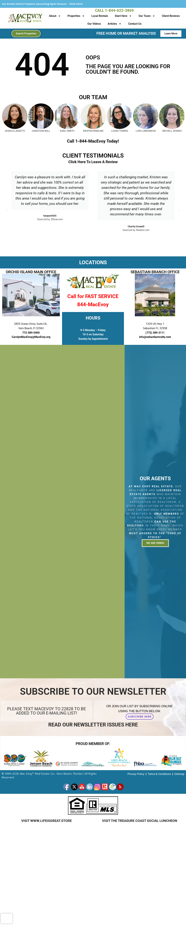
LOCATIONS (93, 262)
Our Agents (155, 478)
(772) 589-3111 (155, 332)
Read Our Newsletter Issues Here (93, 725)
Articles (114, 24)
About (55, 16)
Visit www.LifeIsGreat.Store (46, 821)
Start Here (123, 16)
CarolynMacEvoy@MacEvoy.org (31, 337)
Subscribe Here (139, 716)
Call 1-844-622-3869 (114, 10)
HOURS (93, 318)
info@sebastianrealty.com (155, 337)
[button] (7, 210)
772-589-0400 (31, 332)
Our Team (147, 16)
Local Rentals (99, 16)
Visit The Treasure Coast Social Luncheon (139, 821)
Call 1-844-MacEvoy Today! (93, 141)
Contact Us (134, 23)
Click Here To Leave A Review (93, 162)
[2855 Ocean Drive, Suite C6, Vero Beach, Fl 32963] (62, 511)
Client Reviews (171, 16)
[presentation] (7, 918)
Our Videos (94, 23)
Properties (76, 16)
